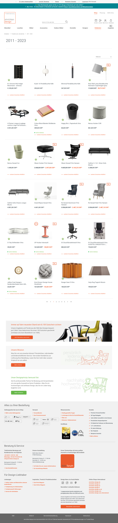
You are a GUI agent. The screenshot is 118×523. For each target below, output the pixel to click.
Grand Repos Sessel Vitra (42, 203)
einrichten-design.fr (94, 487)
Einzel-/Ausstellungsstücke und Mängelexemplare (78, 7)
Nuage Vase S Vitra (67, 282)
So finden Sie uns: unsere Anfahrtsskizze (44, 466)
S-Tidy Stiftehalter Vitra (15, 243)
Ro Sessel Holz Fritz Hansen (97, 203)
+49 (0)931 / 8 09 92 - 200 (11, 455)
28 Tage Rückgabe (95, 415)
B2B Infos (110, 13)
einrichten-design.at (94, 484)
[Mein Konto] (100, 21)
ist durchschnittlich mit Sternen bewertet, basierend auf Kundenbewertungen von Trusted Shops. (59, 519)
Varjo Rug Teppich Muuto (96, 282)
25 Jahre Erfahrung (95, 428)
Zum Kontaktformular (10, 468)
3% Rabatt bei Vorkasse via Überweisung (101, 423)
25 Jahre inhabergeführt (26, 2)
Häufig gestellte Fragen (68, 413)
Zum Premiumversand (39, 415)
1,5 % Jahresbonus (95, 426)
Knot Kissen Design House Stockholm (43, 283)
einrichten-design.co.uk (95, 489)
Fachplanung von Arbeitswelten (13, 487)
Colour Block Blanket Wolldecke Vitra (45, 124)
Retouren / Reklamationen (68, 420)
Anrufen (100, 22)
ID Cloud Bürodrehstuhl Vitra (70, 243)
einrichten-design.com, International (99, 493)
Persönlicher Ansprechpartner (98, 421)
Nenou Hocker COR (94, 124)
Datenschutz (86, 516)
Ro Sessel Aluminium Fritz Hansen (70, 204)
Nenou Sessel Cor (13, 163)
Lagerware (85, 2)
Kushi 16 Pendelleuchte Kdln (44, 84)
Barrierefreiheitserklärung (50, 516)
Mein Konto (105, 22)
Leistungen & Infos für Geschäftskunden (72, 415)
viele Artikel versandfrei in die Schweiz (100, 418)
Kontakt (96, 22)
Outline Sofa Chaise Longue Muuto (16, 204)
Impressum (68, 516)
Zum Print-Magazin (38, 482)
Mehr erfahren (18, 365)
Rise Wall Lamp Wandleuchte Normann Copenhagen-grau (98, 85)
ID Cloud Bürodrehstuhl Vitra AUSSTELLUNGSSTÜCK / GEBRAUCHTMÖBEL (97, 243)
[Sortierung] (103, 56)
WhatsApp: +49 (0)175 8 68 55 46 (13, 457)
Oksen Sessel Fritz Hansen (70, 163)
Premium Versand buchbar (97, 413)
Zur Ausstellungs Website (40, 468)
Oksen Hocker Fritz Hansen (43, 163)
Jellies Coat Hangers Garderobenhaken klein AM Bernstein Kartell (16, 283)
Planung (102, 13)
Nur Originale (93, 431)
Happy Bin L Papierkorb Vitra (71, 124)
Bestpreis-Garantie (70, 2)
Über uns (64, 418)
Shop (95, 13)
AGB (13, 516)
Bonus (57, 2)
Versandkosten (37, 413)
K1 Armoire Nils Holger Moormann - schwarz (15, 85)
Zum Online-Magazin (38, 485)
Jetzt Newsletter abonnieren (21, 337)
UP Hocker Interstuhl (41, 243)
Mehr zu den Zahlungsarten (12, 413)
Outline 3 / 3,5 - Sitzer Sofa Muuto (97, 164)
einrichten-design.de (94, 482)
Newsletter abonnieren (73, 507)
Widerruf (31, 516)
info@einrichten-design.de (11, 459)
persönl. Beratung (44, 2)
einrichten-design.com (95, 491)
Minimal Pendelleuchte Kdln (70, 84)
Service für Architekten (11, 491)
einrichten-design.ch (94, 486)
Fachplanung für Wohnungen (12, 489)
